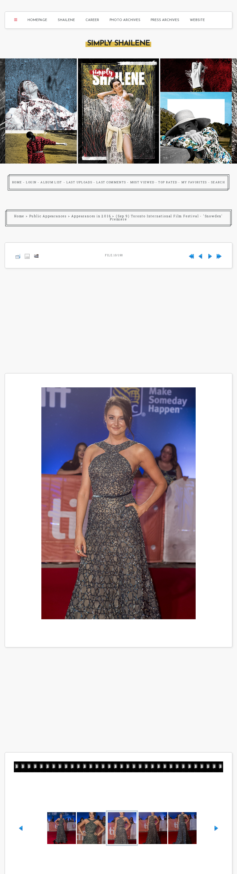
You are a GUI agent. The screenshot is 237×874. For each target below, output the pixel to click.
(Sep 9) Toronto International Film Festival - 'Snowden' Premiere (166, 217)
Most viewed (142, 182)
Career (92, 20)
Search (218, 182)
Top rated (167, 182)
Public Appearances (48, 216)
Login (31, 182)
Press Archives (165, 20)
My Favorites (194, 182)
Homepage (37, 20)
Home (17, 182)
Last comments (111, 182)
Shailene (66, 20)
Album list (51, 182)
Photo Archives (125, 20)
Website (197, 20)
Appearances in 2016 (91, 216)
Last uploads (79, 182)
